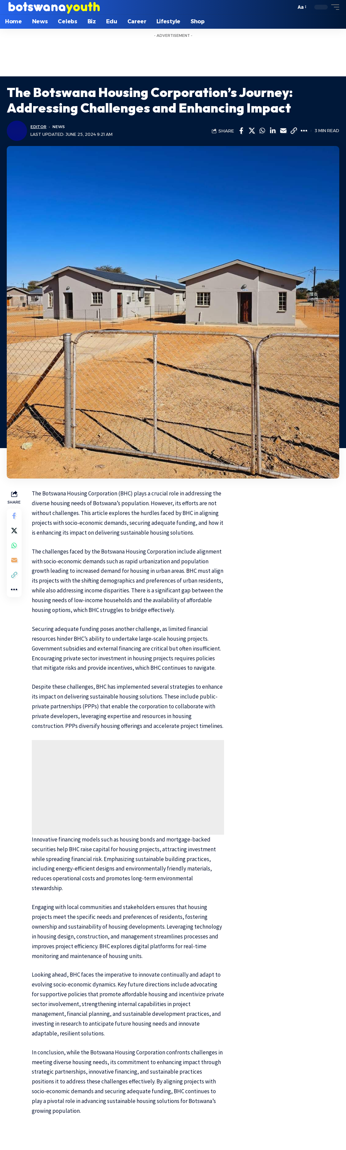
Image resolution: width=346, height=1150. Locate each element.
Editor (38, 126)
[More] (304, 130)
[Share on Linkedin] (272, 130)
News (60, 126)
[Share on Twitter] (251, 130)
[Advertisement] (173, 56)
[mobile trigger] (333, 7)
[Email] (283, 130)
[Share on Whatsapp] (262, 130)
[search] (289, 7)
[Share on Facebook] (241, 130)
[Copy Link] (293, 130)
